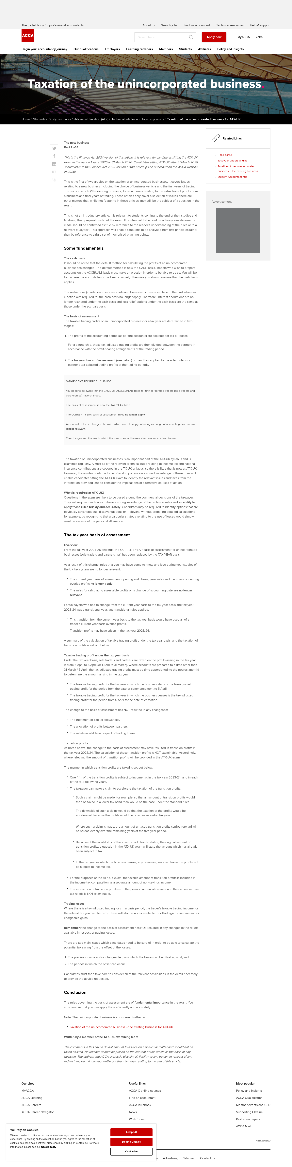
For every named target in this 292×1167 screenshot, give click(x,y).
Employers (112, 49)
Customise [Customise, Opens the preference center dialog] (131, 1151)
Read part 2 (225, 155)
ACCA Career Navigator (38, 1112)
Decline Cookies (131, 1141)
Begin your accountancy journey (44, 49)
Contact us (207, 1158)
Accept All (131, 1132)
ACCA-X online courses (145, 1091)
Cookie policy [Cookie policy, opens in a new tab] (48, 1147)
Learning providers (139, 49)
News (133, 1112)
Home (26, 119)
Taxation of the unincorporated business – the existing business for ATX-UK (121, 1027)
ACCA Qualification (249, 1098)
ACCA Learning (32, 1098)
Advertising (171, 1158)
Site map (189, 1158)
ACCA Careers (31, 1105)
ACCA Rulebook (140, 1105)
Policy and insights (230, 49)
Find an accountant (142, 1098)
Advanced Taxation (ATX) (91, 119)
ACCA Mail (243, 1126)
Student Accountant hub (232, 177)
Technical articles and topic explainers (138, 119)
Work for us (136, 1119)
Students (185, 49)
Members (166, 49)
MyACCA (28, 1091)
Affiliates (204, 49)
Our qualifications (86, 49)
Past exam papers (248, 1119)
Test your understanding (233, 160)
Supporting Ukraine (249, 1112)
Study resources (60, 119)
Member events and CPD (253, 1105)
